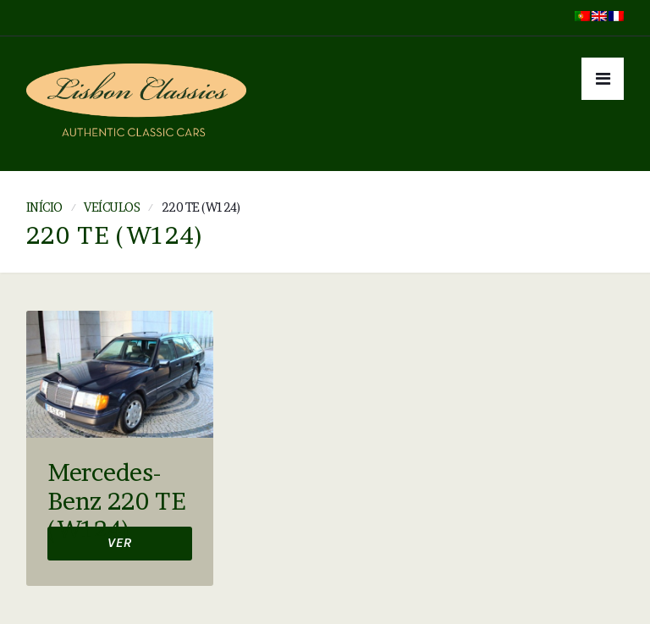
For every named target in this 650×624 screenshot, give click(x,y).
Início (44, 207)
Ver (119, 545)
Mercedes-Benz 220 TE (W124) (116, 501)
